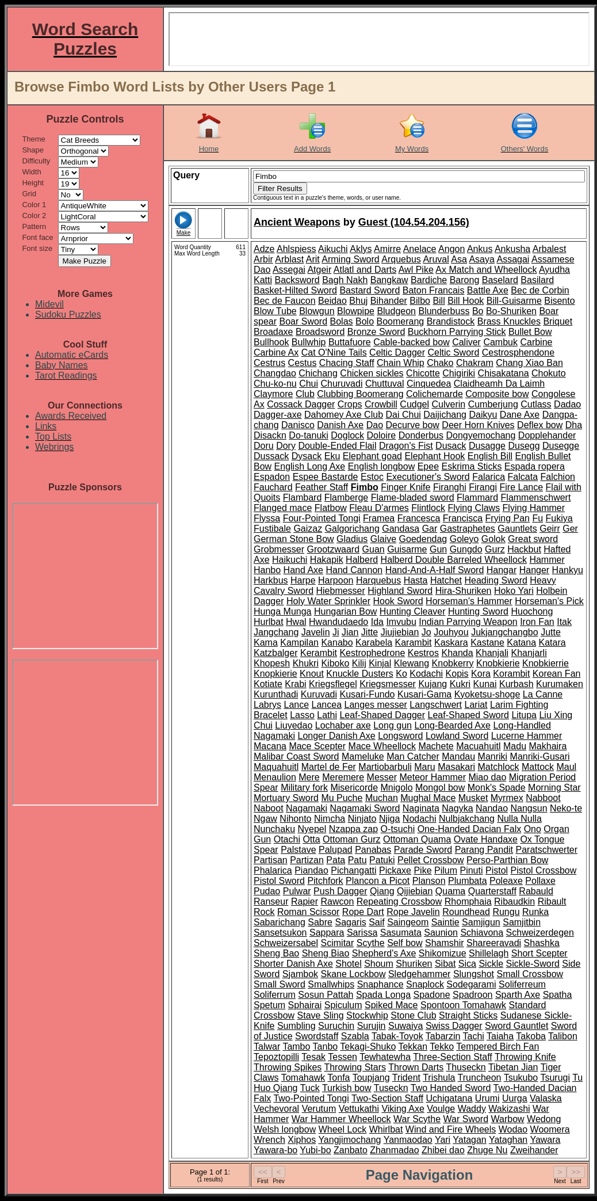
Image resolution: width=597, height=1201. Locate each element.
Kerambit (318, 653)
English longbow (381, 466)
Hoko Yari (514, 591)
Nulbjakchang (467, 818)
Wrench (269, 1140)
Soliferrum (275, 995)
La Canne (542, 694)
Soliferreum (522, 984)
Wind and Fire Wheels (450, 1129)
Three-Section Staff (452, 1057)
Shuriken (414, 964)
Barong (465, 280)
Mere (308, 777)
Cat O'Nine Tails (334, 352)
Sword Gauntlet (516, 1026)
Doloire (381, 435)
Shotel (348, 964)
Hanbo (267, 570)
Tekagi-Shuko (368, 1046)
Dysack (307, 456)
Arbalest (550, 249)
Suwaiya (405, 1026)
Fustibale (272, 528)
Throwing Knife (525, 1057)
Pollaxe (540, 881)
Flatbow (331, 508)
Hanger (534, 570)
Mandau (458, 756)
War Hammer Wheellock (341, 1119)
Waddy (472, 1109)
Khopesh (272, 663)
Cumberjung (493, 404)
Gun (438, 549)
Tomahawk (303, 1077)
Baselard (500, 280)
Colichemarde (434, 394)
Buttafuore (349, 342)
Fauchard (273, 487)
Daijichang (444, 415)
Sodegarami (471, 984)
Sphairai (305, 1005)
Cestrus (269, 363)
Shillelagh (488, 953)
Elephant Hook (434, 456)
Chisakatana (503, 373)
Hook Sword (398, 601)
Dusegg (523, 446)
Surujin (371, 1026)
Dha (573, 425)
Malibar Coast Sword (296, 756)
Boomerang (400, 321)
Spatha (557, 995)
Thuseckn (465, 1067)
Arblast (289, 259)
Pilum (445, 870)
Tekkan (412, 1046)
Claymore (273, 394)
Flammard (477, 497)
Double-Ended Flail (337, 446)
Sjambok (300, 974)
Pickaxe (395, 870)
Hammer (546, 560)
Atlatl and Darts (365, 269)
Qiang (382, 891)
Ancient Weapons (297, 222)
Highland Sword (400, 591)
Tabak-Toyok (397, 1036)
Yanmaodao (408, 1140)
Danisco (298, 425)
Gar (430, 528)
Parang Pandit (484, 850)
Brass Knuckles (509, 321)
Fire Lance (522, 487)
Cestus (302, 363)
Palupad (336, 850)
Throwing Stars (355, 1067)
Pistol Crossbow (544, 870)
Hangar (501, 570)
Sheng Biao (326, 953)
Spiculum (343, 1005)
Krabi (295, 684)
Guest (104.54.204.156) (413, 222)
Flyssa (267, 518)
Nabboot (543, 798)
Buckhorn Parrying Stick (457, 332)
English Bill (490, 456)
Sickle (491, 964)
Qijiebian (415, 891)
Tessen (342, 1057)
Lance (296, 705)
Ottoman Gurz (351, 839)
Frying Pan (507, 518)
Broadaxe (273, 332)
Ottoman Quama (417, 839)
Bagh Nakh (345, 280)
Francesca (419, 518)
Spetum (269, 1005)
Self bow (404, 943)
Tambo (296, 1046)
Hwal (296, 622)
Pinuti (471, 870)
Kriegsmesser (387, 684)
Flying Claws (473, 508)
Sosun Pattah (325, 995)
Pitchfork (325, 881)
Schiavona (481, 932)
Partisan (271, 860)
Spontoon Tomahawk (463, 1005)
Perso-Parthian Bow (507, 860)
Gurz (495, 549)
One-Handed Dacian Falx (470, 829)
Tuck (310, 1088)
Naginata (421, 808)
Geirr (549, 528)
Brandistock (451, 321)
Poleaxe (506, 881)
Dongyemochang (480, 435)
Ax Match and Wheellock (486, 269)
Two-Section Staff (387, 1098)
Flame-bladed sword (412, 497)
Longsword (400, 736)
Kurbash (516, 684)
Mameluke (363, 756)
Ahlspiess (296, 249)
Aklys (361, 249)
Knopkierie (275, 673)
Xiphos (302, 1140)
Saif (377, 922)
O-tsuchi (398, 829)
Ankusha (512, 249)
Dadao (567, 404)
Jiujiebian (400, 632)
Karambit (413, 642)
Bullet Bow (530, 332)
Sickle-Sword (533, 964)
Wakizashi (509, 1109)
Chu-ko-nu (275, 383)
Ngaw (265, 818)
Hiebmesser (340, 591)
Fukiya (559, 518)
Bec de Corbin (540, 290)
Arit (313, 259)
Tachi (473, 1036)
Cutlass (536, 404)
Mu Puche (341, 798)
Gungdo (466, 549)
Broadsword (320, 332)
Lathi (327, 715)
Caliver (466, 342)
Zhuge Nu (487, 1150)
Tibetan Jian (513, 1067)
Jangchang (276, 632)
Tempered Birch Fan (497, 1046)
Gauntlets (517, 528)
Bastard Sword (369, 290)
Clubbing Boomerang (360, 394)
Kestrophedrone (372, 653)
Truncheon (480, 1077)
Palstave (298, 850)
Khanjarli (528, 653)
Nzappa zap (353, 829)
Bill (439, 301)
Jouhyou (451, 632)
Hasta (416, 580)
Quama (450, 891)
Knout (312, 673)
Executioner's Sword (427, 477)
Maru (424, 767)
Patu (357, 860)
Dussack (271, 456)
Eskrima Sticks (472, 466)
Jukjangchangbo (504, 632)
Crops (350, 404)
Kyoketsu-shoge (487, 694)
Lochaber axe (343, 725)
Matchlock (498, 767)
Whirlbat (386, 1129)
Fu (537, 518)
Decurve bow (412, 425)
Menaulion (275, 777)
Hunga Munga (283, 611)
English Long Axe (310, 466)
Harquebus (378, 580)
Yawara (545, 1140)
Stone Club (413, 1015)
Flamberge (346, 497)
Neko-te (566, 808)
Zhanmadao (394, 1150)
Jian (350, 632)
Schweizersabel (286, 943)
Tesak (313, 1057)
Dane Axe (519, 415)
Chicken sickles (371, 373)
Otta (311, 839)
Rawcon (337, 901)
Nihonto (295, 818)
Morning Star (554, 787)
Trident (406, 1077)
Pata (335, 860)
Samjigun (481, 922)
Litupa (524, 715)
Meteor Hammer (432, 777)
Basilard (537, 280)
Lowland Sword (457, 736)
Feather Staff (321, 487)
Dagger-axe (278, 415)
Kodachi (426, 673)
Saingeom (407, 922)
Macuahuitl (478, 746)
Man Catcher (412, 756)
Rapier (304, 901)
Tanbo (325, 1046)
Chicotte (423, 373)
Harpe (303, 580)
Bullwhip (309, 342)
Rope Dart (363, 912)
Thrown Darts (415, 1067)
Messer (382, 777)
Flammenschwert (536, 497)
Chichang (318, 373)
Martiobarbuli (384, 767)
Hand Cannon (354, 570)
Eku (332, 456)
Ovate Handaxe (486, 839)
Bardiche (429, 280)
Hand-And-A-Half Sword (434, 570)
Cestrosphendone (518, 352)
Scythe (371, 943)
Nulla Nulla (519, 818)
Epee (428, 466)
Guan (373, 549)
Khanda (457, 653)
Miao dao (487, 777)
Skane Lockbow (353, 974)
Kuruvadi (319, 694)
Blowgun (316, 311)
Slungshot (473, 974)
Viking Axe (402, 1109)
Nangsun (529, 808)
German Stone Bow (294, 539)
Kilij (359, 663)
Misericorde (354, 787)
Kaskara (451, 642)
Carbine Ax (276, 352)
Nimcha (329, 818)
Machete (435, 746)
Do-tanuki (308, 435)
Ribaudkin (514, 901)
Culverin (449, 404)
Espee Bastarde (325, 477)
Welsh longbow (285, 1129)
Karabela (373, 642)
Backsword (296, 280)
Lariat (476, 705)
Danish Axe (340, 425)
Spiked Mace (391, 1005)
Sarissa (362, 932)
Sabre (320, 922)
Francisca (463, 518)
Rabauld (536, 891)
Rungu (505, 912)
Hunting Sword (478, 611)
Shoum (378, 964)
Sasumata (401, 932)
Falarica (488, 477)
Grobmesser (279, 549)
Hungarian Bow (345, 611)
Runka (535, 912)
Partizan (307, 860)
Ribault (552, 901)
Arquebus (401, 259)
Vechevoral (276, 1109)
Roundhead (466, 912)
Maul (566, 767)
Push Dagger (340, 891)
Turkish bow (347, 1088)
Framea (379, 518)
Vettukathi (359, 1109)
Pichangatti (353, 870)
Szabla (355, 1036)
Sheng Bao (276, 953)
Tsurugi (555, 1077)
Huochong (532, 611)
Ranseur (271, 901)
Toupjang (371, 1077)
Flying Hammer (534, 508)
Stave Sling (320, 1015)
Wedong (544, 1119)
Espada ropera (534, 466)
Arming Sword (350, 259)
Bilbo (420, 301)
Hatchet (446, 580)
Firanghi (449, 487)
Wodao (513, 1129)
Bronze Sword (376, 332)
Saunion (441, 932)
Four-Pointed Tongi (322, 518)
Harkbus (271, 580)
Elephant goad (372, 456)
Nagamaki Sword (365, 808)
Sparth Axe (517, 995)
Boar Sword (303, 321)
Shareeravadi (493, 943)
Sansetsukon (280, 932)
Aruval (436, 259)
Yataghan (508, 1140)
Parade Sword (423, 850)
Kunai (485, 684)
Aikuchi (333, 249)
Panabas (373, 850)
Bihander (388, 301)
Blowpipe (355, 311)
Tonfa (338, 1077)
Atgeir (319, 269)
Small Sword (279, 984)
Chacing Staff (346, 363)
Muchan (381, 798)
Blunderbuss (443, 311)
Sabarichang (279, 922)
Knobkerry (453, 663)
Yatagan (469, 1140)
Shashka (542, 943)
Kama (266, 642)
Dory (286, 446)
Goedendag (423, 539)
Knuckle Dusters (359, 673)
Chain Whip (400, 363)
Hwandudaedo (338, 622)
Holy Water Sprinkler (328, 601)
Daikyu (483, 415)
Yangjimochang (349, 1140)
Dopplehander (547, 435)
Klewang (411, 663)
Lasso (302, 715)
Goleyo (464, 539)
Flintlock (428, 508)
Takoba (531, 1036)
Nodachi (420, 818)
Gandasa (400, 528)
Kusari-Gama (424, 694)
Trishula (439, 1077)
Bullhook (271, 342)
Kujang (432, 684)
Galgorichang (352, 528)
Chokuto (548, 373)
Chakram (474, 363)
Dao (374, 425)
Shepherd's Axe (384, 953)
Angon (451, 249)
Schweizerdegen (540, 932)
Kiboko (335, 663)
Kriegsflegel (333, 684)
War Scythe (417, 1119)
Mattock (538, 767)
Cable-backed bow (411, 342)
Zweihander (534, 1150)
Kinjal (380, 663)
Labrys (267, 705)
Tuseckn (391, 1088)
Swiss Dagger (454, 1026)
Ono (532, 829)
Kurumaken (559, 684)
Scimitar (337, 943)
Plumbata (467, 881)
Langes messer (375, 705)
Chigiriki (458, 373)
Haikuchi (289, 560)
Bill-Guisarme (514, 301)
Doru (264, 446)
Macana (270, 746)
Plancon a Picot (378, 881)
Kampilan (299, 642)
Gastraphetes (467, 528)
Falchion (557, 477)
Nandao (492, 808)
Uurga (514, 1098)
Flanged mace (283, 508)
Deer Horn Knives (478, 425)
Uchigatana (449, 1098)
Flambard (302, 497)
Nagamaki (306, 808)
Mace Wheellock (382, 746)
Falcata (523, 477)
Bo (478, 311)
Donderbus (421, 435)
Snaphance (380, 984)
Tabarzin (443, 1036)
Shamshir (444, 943)
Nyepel (312, 829)
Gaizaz (307, 528)
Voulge (441, 1109)
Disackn (270, 435)
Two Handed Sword (451, 1088)
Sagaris (350, 922)
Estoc (372, 477)
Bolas (341, 321)
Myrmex (507, 798)
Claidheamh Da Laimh (499, 383)
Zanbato (351, 1150)
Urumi (487, 1098)
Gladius (352, 539)
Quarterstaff (492, 891)
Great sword (533, 539)
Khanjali (492, 653)
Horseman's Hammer (469, 601)
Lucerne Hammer (526, 736)
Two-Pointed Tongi (311, 1098)
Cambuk (500, 342)
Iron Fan (537, 622)
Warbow (508, 1119)
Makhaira (548, 746)
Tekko (442, 1046)
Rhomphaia (468, 901)
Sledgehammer (419, 974)
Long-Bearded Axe (452, 725)
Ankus (479, 249)
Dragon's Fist (406, 446)
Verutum (319, 1109)
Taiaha (500, 1036)
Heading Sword (495, 580)
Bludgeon (396, 311)
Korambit (511, 673)
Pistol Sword (279, 881)
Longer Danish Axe (336, 736)
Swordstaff (316, 1036)
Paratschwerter (546, 850)
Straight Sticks (468, 1015)
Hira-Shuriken (463, 591)
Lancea (327, 705)
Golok (493, 539)
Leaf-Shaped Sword (467, 715)
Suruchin (336, 1026)
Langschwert (436, 705)
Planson (429, 881)
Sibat (445, 964)
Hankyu (567, 570)
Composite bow (497, 394)
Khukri (306, 663)
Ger (570, 528)
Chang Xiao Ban (529, 363)
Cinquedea (429, 383)
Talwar (267, 1046)
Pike (422, 870)
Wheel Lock (343, 1129)
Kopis (457, 673)
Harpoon (335, 580)
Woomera (550, 1129)
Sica (467, 964)
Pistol (496, 870)
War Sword (466, 1119)
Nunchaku (274, 829)
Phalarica (273, 870)
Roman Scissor (308, 912)
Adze (264, 249)
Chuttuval (384, 383)
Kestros (423, 653)
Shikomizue (442, 953)
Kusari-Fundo (367, 694)
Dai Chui (402, 415)
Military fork (304, 787)
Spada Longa (383, 995)
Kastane (487, 642)
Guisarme (407, 549)
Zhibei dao (443, 1150)
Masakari (456, 767)
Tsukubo (521, 1077)
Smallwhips (331, 984)
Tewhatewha (385, 1057)
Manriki (493, 756)
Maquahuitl (276, 767)
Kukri (460, 684)
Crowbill (381, 404)
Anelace (420, 249)
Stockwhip (367, 1015)
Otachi (287, 839)
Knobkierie (498, 663)
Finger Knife (405, 487)
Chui (308, 383)
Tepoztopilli (276, 1057)
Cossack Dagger (301, 404)
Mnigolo (397, 787)
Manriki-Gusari (540, 756)
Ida (377, 622)
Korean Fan (557, 673)
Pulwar (297, 891)
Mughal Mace (428, 798)
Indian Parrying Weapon (468, 622)
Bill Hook (465, 301)
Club (305, 394)
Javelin (315, 632)
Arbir (263, 259)
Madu (514, 746)
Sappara (327, 932)
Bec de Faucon (285, 301)
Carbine (536, 342)
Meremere (343, 777)
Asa (459, 259)
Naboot (269, 808)
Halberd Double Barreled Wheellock (454, 560)
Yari (442, 1140)
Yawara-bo (275, 1150)
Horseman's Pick (549, 601)
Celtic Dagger (397, 352)
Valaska (546, 1098)
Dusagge (487, 446)
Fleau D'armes (379, 508)
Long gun (392, 725)
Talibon (562, 1036)
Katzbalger (276, 653)
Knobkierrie (545, 663)
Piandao (311, 870)
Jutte (551, 632)
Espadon (272, 477)
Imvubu (401, 622)
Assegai (289, 269)
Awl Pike (416, 269)
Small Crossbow (530, 974)
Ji (335, 632)
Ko (401, 673)
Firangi (483, 487)
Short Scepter (539, 953)
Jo (426, 632)
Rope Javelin (413, 912)
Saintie (445, 922)
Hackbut (524, 549)
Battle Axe (487, 290)
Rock (264, 912)
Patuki (382, 860)
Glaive (383, 539)
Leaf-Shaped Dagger (382, 715)
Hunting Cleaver (413, 611)
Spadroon (472, 995)
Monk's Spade (497, 787)
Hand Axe (303, 570)
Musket (473, 798)
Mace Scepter (317, 746)
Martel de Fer (328, 767)
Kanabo (337, 642)
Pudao (267, 891)
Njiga (389, 818)
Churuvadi (342, 383)
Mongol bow (440, 787)
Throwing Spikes (288, 1067)
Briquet (557, 321)
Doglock (347, 435)
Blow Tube (275, 311)
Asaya (481, 259)
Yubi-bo (315, 1150)
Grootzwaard (333, 549)
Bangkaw (389, 280)
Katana (521, 642)
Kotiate (268, 684)
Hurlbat (269, 622)
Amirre (387, 249)
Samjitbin (522, 922)
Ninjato (362, 818)
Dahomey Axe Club (343, 415)
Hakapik (326, 560)
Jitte (369, 632)
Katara (552, 642)
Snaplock (425, 984)
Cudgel (414, 404)
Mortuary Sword (286, 798)
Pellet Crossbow (430, 860)
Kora (481, 673)
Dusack (450, 446)
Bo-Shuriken (511, 311)
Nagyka (457, 808)
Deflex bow (539, 425)
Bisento (559, 301)
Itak (564, 622)
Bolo (364, 321)
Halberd (362, 560)
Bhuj (358, 301)
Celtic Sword (453, 352)
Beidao (332, 301)
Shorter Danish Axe (293, 964)
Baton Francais (434, 290)
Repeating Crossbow (399, 901)
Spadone (432, 995)
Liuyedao (293, 725)
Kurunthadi (276, 694)
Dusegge (560, 446)
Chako (440, 363)
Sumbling (296, 1026)
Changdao (275, 373)
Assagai (512, 259)
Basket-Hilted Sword (295, 290)
